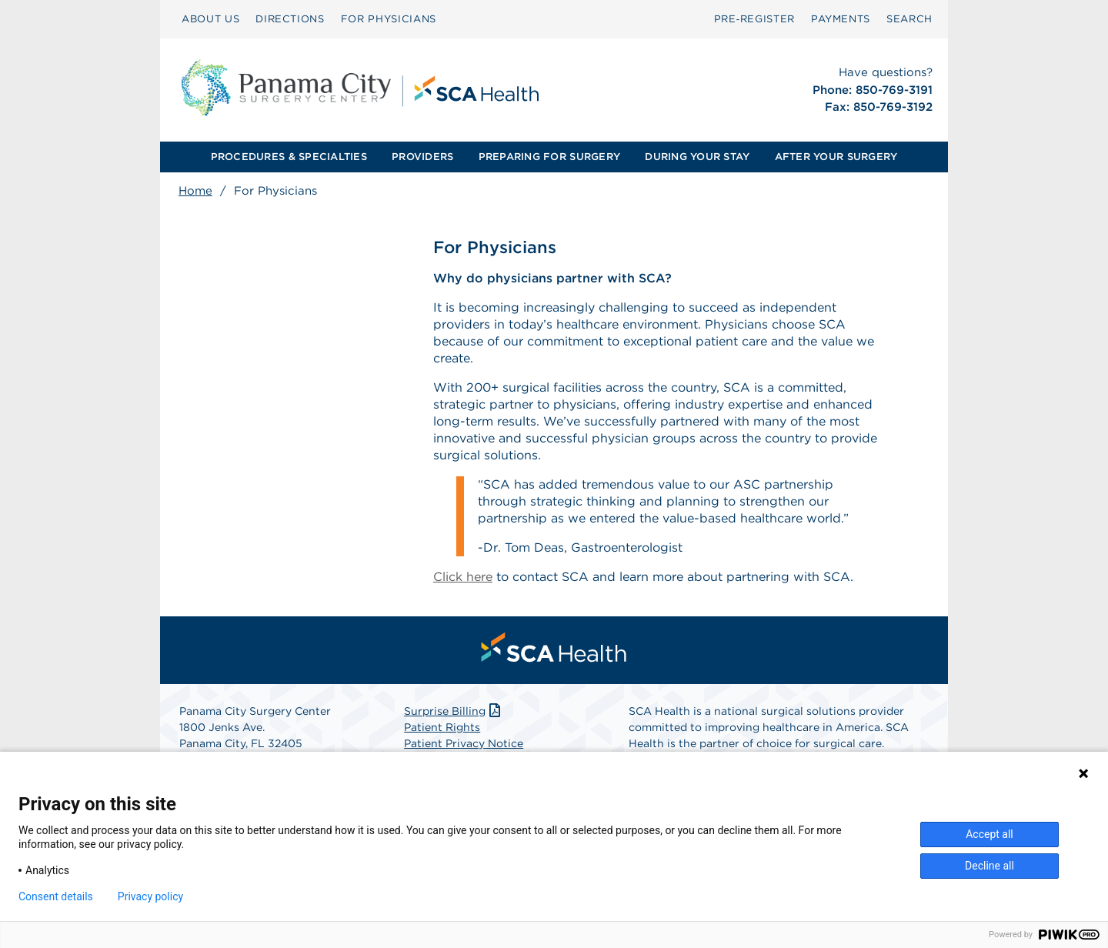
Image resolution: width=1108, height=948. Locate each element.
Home (195, 191)
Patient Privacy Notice (463, 743)
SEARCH (909, 19)
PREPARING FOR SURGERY (549, 156)
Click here (462, 576)
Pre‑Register (754, 19)
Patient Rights (442, 727)
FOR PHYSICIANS (388, 19)
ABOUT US (210, 19)
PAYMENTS (840, 19)
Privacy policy (150, 896)
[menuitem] (210, 19)
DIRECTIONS (290, 19)
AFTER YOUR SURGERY (836, 156)
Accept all (989, 834)
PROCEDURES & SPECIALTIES (289, 156)
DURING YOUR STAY (697, 156)
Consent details (55, 896)
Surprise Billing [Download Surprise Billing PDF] (453, 711)
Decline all (989, 866)
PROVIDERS (422, 156)
